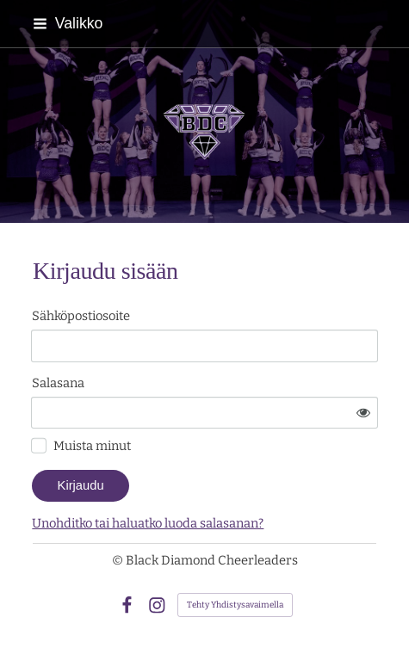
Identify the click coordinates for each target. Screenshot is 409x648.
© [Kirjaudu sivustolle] (119, 560)
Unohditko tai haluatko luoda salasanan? (147, 523)
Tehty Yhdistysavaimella (235, 605)
